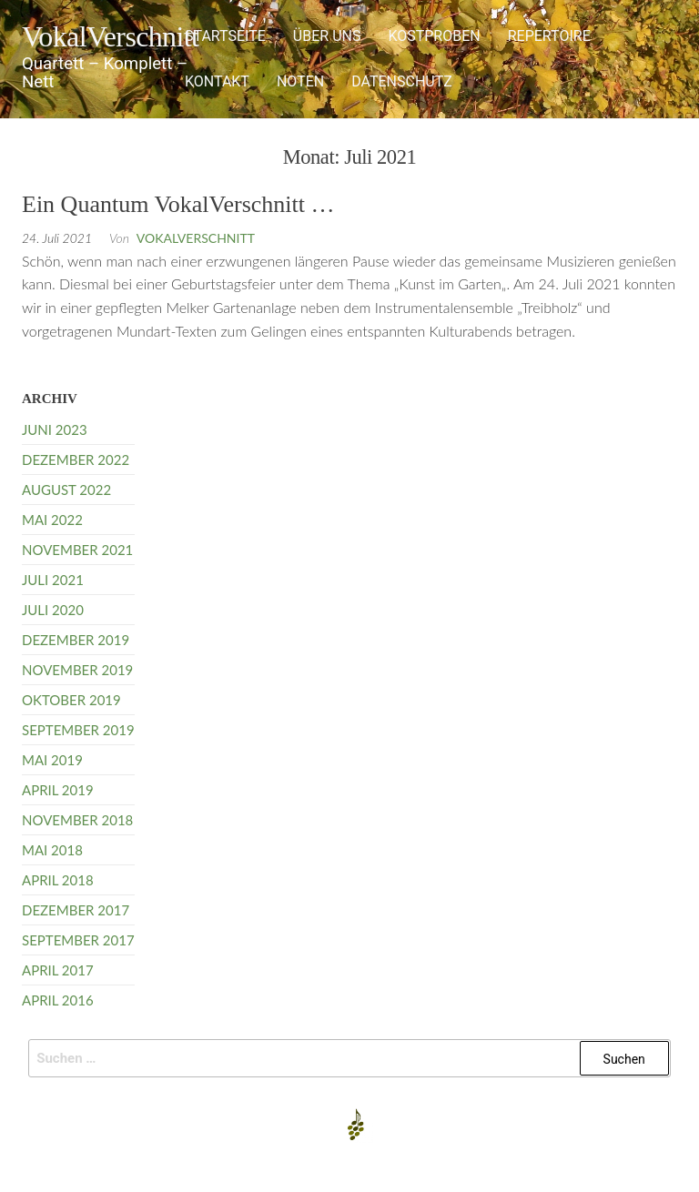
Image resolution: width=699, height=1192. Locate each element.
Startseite (225, 36)
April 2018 (58, 880)
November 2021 (77, 549)
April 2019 (58, 790)
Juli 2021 (53, 579)
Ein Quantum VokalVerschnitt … (178, 204)
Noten (300, 81)
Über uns (327, 36)
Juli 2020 (53, 609)
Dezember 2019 (75, 639)
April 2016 (58, 1000)
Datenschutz (401, 81)
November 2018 (77, 820)
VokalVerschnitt (110, 36)
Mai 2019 (52, 760)
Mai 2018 (52, 850)
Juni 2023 (54, 429)
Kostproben (434, 36)
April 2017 (58, 970)
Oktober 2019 (71, 700)
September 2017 (78, 940)
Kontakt (217, 81)
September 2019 (78, 730)
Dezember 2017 (75, 910)
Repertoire (549, 36)
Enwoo (339, 1163)
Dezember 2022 (75, 459)
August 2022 (66, 489)
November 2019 (77, 670)
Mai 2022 (52, 519)
